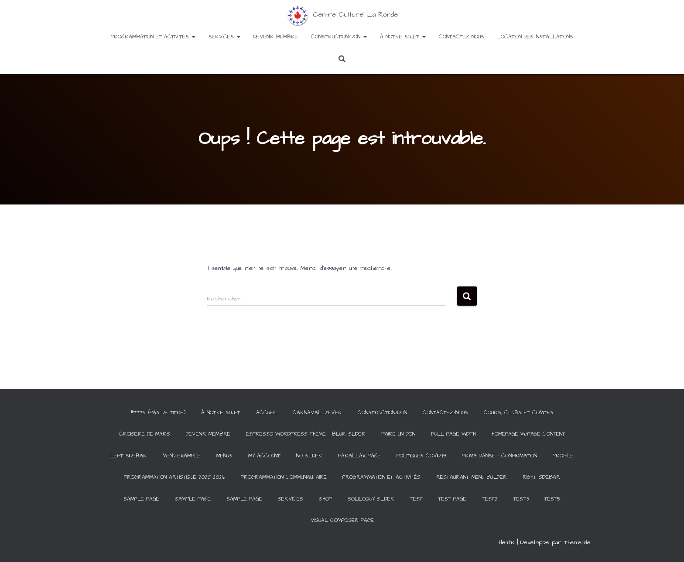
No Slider (309, 456)
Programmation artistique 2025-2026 (174, 477)
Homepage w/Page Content (528, 434)
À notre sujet (403, 37)
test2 (490, 499)
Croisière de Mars (144, 434)
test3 (521, 499)
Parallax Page (359, 456)
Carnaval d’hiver (317, 412)
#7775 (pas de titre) (157, 412)
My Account (264, 456)
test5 (552, 499)
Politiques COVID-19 (421, 456)
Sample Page (141, 499)
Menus (224, 456)
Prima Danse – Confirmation (499, 456)
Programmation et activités (153, 37)
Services (224, 37)
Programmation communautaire (284, 477)
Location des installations (535, 37)
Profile (563, 456)
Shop (325, 499)
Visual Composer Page (342, 520)
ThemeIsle (577, 542)
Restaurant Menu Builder (471, 477)
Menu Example (182, 456)
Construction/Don (339, 37)
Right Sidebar (541, 477)
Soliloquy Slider (371, 499)
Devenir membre (275, 37)
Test (416, 499)
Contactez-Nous (461, 37)
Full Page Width (453, 434)
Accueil (266, 412)
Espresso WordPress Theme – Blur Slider (306, 434)
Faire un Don (398, 434)
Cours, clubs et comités (519, 412)
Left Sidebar (128, 456)
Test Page (452, 499)
